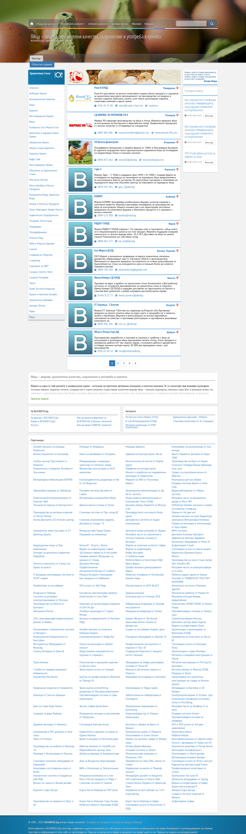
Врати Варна (132, 559)
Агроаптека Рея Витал (45, 672)
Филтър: (36, 58)
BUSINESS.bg (51, 818)
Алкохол (34, 83)
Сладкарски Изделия (40, 250)
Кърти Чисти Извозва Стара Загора (98, 797)
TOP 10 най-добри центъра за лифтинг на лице (200, 150)
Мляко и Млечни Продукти (44, 199)
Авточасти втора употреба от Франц (146, 526)
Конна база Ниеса (182, 727)
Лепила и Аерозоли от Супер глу (51, 559)
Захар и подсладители (41, 143)
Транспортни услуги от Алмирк (96, 665)
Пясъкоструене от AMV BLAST (142, 581)
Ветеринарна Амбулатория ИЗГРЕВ (52, 475)
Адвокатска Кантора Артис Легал (144, 449)
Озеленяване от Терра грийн (142, 683)
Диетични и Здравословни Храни (43, 130)
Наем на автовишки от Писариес (97, 449)
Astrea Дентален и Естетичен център (53, 515)
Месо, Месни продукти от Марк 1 (97, 775)
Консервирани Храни (41, 160)
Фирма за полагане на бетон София (145, 541)
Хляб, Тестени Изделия (42, 284)
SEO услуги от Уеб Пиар (92, 581)
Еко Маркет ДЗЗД (104, 246)
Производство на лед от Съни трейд (192, 555)
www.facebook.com (151, 155)
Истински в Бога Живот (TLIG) (142, 413)
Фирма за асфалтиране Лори (188, 621)
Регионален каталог (73, 23)
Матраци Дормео (135, 442)
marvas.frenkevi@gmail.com (132, 128)
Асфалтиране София (183, 797)
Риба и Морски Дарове (41, 239)
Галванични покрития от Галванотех (53, 683)
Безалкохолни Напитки (42, 95)
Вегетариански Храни (41, 112)
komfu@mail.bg (125, 211)
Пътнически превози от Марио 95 (190, 588)
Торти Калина (40, 658)
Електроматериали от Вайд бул (96, 632)
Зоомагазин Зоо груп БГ (185, 771)
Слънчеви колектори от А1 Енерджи (193, 417)
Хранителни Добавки (41, 296)
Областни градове (55, 58)
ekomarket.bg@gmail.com (131, 265)
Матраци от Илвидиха (91, 442)
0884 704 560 (103, 265)
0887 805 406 (103, 128)
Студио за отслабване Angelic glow (145, 625)
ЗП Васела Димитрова (106, 138)
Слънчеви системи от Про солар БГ (99, 508)
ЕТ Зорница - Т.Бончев (106, 300)
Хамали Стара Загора (183, 786)
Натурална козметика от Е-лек (96, 771)
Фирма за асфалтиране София (96, 544)
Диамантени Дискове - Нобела (190, 413)
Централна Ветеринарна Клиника (190, 515)
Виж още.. (209, 111)
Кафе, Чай (34, 155)
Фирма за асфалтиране (138, 544)
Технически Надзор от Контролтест (53, 501)
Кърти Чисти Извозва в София (142, 797)
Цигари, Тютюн (37, 301)
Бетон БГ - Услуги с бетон (93, 541)
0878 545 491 (103, 182)
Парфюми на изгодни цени (141, 464)
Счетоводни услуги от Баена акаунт (191, 544)
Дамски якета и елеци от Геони (96, 501)
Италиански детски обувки (186, 475)
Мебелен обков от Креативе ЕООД (98, 800)
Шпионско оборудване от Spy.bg (190, 775)
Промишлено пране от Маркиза (143, 727)
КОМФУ (98, 192)
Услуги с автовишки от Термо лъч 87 (192, 738)
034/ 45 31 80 (103, 101)
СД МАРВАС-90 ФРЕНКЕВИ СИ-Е (111, 111)
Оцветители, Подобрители (43, 211)
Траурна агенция (135, 588)
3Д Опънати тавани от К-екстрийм (98, 548)
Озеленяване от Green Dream (142, 731)
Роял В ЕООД (101, 83)
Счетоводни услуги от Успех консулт (192, 756)
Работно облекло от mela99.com (97, 742)
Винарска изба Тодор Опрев (95, 526)
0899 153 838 (103, 211)
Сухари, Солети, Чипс (41, 267)
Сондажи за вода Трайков (47, 709)
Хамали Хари (133, 574)
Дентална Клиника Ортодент (188, 530)
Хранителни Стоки (40, 69)
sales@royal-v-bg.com (129, 101)
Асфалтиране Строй (183, 541)
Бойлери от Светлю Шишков (49, 691)
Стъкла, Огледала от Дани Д (48, 647)
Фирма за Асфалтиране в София (189, 778)
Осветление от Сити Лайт (93, 592)
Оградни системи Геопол (185, 709)
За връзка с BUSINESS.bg (44, 413)
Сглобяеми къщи (135, 552)
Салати (33, 245)
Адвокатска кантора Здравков (188, 533)
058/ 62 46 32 (103, 347)
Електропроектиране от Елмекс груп (192, 691)
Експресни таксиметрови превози (98, 588)
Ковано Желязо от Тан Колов (141, 614)
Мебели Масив (180, 731)
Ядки (32, 307)
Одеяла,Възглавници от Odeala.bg (52, 486)
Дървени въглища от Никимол (50, 720)
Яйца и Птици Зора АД (106, 328)
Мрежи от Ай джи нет (184, 508)
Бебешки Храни (38, 89)
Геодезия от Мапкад (44, 588)
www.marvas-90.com (164, 128)
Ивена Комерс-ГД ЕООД (107, 273)
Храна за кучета (42, 563)
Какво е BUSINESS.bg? (43, 417)
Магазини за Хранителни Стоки (43, 168)
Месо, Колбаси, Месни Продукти (41, 183)
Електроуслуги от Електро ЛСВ (143, 592)
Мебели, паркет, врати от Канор (189, 570)
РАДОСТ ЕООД (101, 219)
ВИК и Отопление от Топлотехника (98, 764)
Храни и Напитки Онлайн (43, 290)
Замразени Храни (39, 138)
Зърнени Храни (37, 149)
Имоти (175, 552)
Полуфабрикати (38, 228)
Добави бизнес (120, 23)
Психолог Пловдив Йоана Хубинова (191, 460)
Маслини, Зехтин (38, 175)
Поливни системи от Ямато (141, 745)
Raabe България (134, 548)
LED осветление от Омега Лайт (143, 775)
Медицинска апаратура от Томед (144, 606)
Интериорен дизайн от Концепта (144, 771)
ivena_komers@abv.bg (129, 291)
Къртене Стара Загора (45, 786)
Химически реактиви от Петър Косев (192, 742)
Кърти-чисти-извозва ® (184, 782)
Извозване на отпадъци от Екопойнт (146, 672)
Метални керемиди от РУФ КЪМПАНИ (141, 422)
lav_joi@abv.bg (125, 237)
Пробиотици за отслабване (48, 581)
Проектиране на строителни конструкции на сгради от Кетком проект (190, 676)
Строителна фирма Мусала (186, 614)
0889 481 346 (103, 319)
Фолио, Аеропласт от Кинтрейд (50, 449)
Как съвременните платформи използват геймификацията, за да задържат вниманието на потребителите (200, 101)
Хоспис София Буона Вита (93, 702)
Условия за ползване (98, 818)
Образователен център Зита (95, 745)
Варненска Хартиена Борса (187, 548)
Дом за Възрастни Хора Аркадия (97, 756)
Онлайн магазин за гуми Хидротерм (192, 511)
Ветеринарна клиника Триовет (188, 753)
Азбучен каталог (98, 23)
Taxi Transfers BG (181, 559)
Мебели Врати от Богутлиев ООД (144, 555)
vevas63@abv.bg (126, 155)
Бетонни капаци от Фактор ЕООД (190, 665)
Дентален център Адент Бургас (189, 617)
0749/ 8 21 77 (103, 291)
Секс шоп (177, 464)
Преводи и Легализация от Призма (52, 749)
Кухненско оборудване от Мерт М (191, 537)
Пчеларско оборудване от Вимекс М (146, 632)
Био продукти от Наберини (94, 574)
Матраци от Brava (181, 669)
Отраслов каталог (47, 23)
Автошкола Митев (43, 606)
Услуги (34, 420)
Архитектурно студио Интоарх (189, 647)
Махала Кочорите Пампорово (95, 570)
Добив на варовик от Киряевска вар (99, 749)
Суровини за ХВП (39, 262)
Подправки (35, 222)
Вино (32, 117)
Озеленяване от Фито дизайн (188, 749)
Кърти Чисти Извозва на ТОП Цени (98, 786)
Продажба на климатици (93, 530)
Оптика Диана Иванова (138, 742)
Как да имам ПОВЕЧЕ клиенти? (94, 420)
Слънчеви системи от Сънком (95, 778)
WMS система (179, 526)
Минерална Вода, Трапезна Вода (44, 192)
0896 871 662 (103, 155)
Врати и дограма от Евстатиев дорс (99, 734)
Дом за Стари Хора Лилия (47, 702)
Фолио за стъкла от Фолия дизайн (52, 778)
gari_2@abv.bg (125, 182)
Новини (149, 23)
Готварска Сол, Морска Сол (44, 123)
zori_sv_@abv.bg (125, 319)
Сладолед (34, 256)
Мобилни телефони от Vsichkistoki (145, 570)
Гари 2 (97, 165)
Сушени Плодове (38, 273)
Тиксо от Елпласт (42, 734)
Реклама (136, 23)
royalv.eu (151, 101)
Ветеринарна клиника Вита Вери (97, 493)
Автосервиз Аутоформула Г (187, 745)
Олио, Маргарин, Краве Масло (46, 205)
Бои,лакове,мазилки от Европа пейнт (192, 734)
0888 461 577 (103, 237)
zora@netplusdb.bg (127, 347)
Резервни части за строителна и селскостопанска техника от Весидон (143, 533)
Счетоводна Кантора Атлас (94, 720)
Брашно (33, 106)
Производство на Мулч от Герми (190, 457)
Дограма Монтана (89, 559)
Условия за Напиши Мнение (126, 818)
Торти (32, 279)
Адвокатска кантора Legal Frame (190, 760)
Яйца (32, 312)
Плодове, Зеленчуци (40, 216)
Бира (32, 100)
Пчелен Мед (36, 233)
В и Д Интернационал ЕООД (141, 417)
